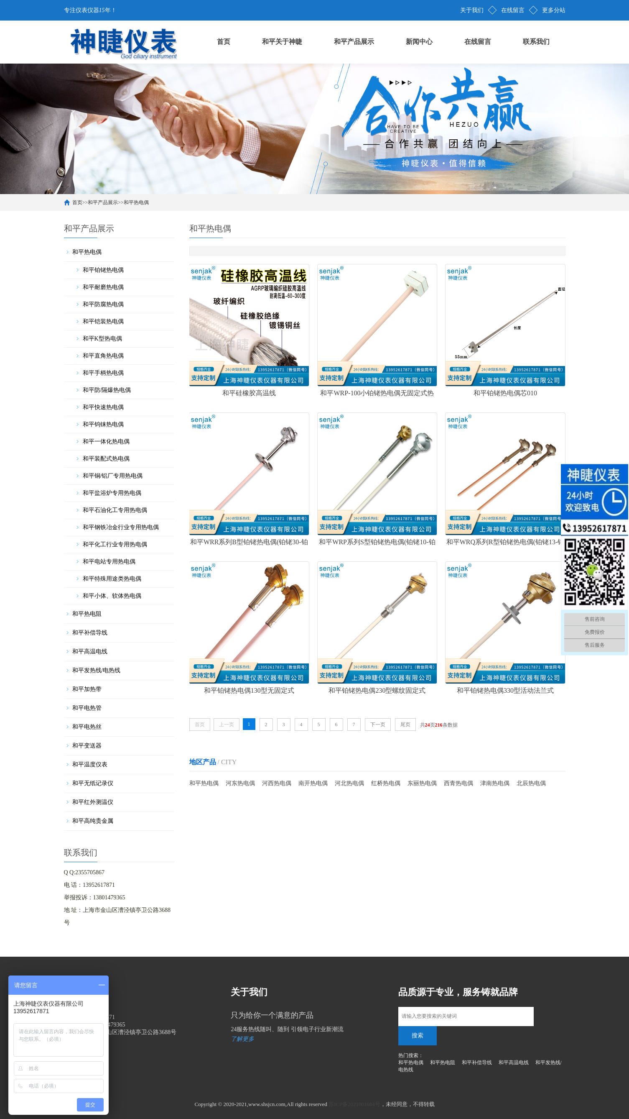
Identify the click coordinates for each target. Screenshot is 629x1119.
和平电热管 (87, 708)
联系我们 (536, 41)
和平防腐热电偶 (103, 304)
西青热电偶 (458, 782)
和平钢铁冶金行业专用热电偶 (121, 527)
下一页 (377, 723)
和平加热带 (87, 689)
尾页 (405, 723)
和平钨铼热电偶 (103, 424)
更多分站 (553, 10)
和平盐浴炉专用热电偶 (112, 493)
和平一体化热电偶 (106, 441)
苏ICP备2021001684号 (354, 1104)
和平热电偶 (136, 202)
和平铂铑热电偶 (103, 270)
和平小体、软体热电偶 (112, 596)
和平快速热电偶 (103, 407)
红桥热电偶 (385, 782)
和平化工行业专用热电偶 (115, 544)
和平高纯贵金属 (92, 821)
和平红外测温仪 (92, 802)
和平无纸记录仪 (92, 783)
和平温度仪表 (89, 764)
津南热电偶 (494, 782)
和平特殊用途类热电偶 (112, 579)
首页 (223, 41)
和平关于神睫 (282, 41)
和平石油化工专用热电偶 (115, 510)
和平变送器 (87, 746)
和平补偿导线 (89, 633)
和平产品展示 (354, 41)
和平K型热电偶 (102, 338)
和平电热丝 (87, 727)
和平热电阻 (87, 614)
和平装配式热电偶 (106, 459)
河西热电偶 (276, 782)
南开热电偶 (313, 782)
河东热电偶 (240, 782)
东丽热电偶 (422, 782)
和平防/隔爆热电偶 (107, 390)
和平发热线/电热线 (96, 670)
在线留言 (513, 10)
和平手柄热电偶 (103, 373)
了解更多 (242, 1039)
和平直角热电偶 (103, 356)
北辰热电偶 (531, 782)
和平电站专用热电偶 (109, 561)
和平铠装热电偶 (103, 321)
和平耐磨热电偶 (103, 287)
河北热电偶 (349, 782)
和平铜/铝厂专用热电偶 (113, 476)
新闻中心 (419, 41)
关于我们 (472, 10)
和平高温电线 (89, 651)
